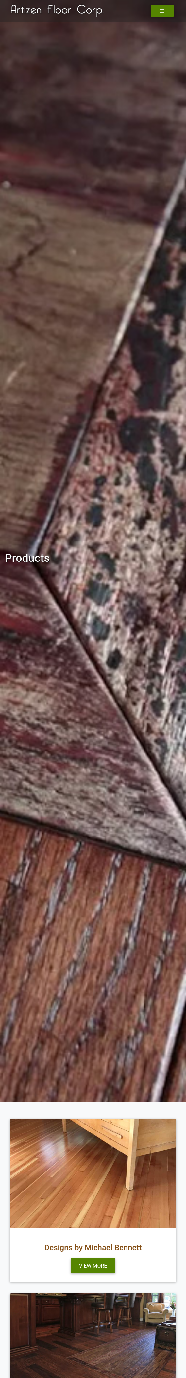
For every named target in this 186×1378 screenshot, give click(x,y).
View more (93, 1266)
